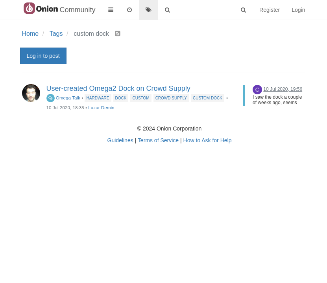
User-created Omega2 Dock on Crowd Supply (118, 88)
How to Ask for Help (207, 140)
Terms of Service (158, 140)
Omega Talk (63, 97)
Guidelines (120, 140)
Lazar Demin (101, 107)
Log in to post (43, 56)
